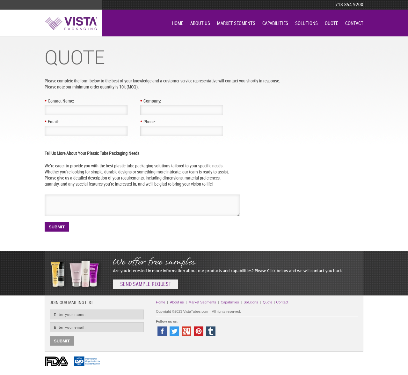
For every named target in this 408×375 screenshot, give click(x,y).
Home (177, 23)
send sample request (145, 284)
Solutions (306, 23)
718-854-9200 (349, 5)
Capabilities (275, 23)
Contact (354, 23)
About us (200, 23)
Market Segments (236, 23)
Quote (331, 23)
